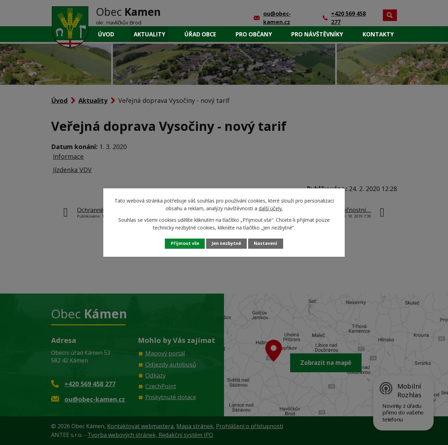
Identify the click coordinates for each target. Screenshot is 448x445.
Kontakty (378, 34)
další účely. (271, 208)
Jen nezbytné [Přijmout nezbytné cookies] (226, 243)
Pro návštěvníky (317, 34)
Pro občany (254, 34)
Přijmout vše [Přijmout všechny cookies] (185, 243)
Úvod (106, 34)
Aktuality (149, 34)
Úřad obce (200, 34)
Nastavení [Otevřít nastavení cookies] (265, 243)
